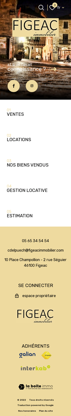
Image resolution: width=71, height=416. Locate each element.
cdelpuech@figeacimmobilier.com (36, 250)
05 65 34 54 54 (35, 240)
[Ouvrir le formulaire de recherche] (41, 8)
